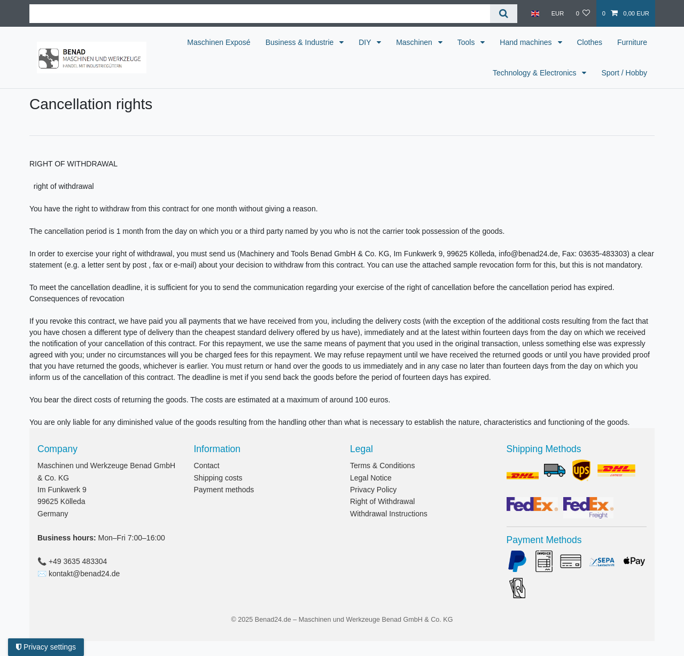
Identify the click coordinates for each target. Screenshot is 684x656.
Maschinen (460, 42)
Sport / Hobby (624, 72)
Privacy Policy (373, 489)
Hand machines (571, 42)
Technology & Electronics (535, 72)
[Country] (535, 13)
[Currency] (557, 13)
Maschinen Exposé (263, 42)
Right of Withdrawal (382, 501)
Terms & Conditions (382, 465)
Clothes (634, 42)
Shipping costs (218, 478)
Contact (207, 465)
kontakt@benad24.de (84, 573)
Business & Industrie (345, 42)
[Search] (503, 13)
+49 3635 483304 (78, 561)
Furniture (463, 72)
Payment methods (224, 489)
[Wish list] (583, 13)
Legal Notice (371, 478)
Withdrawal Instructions (389, 513)
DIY (410, 42)
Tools (512, 42)
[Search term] (259, 13)
